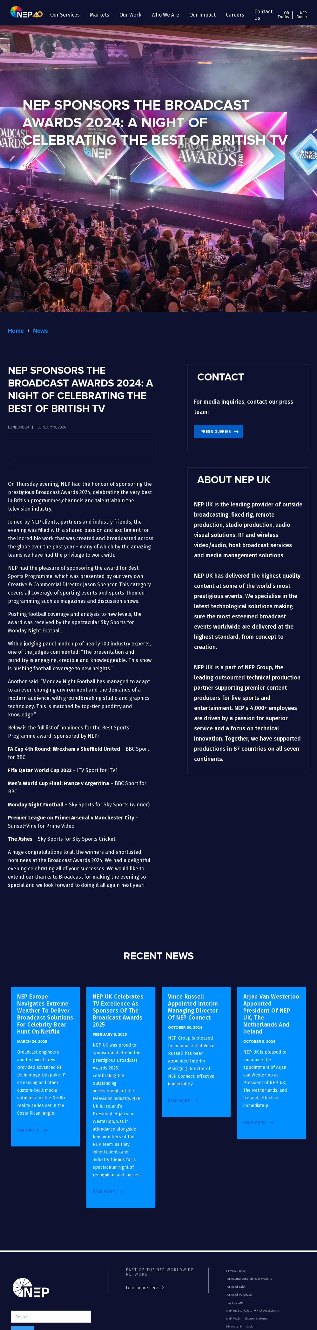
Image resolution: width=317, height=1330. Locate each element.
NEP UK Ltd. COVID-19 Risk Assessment (253, 1311)
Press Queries (215, 431)
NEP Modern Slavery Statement (248, 1318)
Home (16, 331)
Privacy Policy (236, 1271)
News (40, 331)
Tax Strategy (235, 1303)
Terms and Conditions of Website (249, 1279)
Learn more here (142, 1288)
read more (28, 1130)
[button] (65, 15)
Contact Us (263, 15)
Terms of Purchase (239, 1295)
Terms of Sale (235, 1287)
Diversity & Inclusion (240, 1326)
